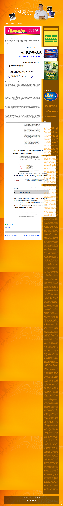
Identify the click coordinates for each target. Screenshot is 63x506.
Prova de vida (48, 162)
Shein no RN (50, 214)
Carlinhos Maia (56, 260)
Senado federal (46, 448)
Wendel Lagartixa (54, 145)
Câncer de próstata (51, 287)
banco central (53, 477)
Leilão (46, 200)
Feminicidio (45, 315)
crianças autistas (49, 478)
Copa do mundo (56, 280)
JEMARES (56, 339)
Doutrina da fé (53, 297)
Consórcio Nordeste (51, 168)
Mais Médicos (52, 360)
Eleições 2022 (46, 138)
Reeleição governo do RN (49, 433)
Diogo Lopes (56, 295)
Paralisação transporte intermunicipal (48, 398)
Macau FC (56, 357)
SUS (57, 139)
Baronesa (53, 248)
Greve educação (51, 197)
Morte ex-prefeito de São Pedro (50, 370)
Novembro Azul (52, 203)
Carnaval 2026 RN (49, 261)
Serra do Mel (51, 151)
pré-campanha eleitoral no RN (50, 486)
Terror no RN (53, 459)
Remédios (50, 178)
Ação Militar (45, 246)
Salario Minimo (55, 150)
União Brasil (53, 152)
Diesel (47, 192)
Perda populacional (51, 403)
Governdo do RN (47, 197)
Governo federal (48, 157)
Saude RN (45, 143)
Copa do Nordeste (51, 280)
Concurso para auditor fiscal (51, 276)
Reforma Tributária (50, 150)
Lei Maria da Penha (52, 158)
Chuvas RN (56, 132)
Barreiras (51, 250)
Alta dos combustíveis (55, 235)
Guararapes (48, 332)
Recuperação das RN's (47, 432)
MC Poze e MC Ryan (53, 351)
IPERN (51, 334)
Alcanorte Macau (51, 234)
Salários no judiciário (48, 445)
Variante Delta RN (49, 469)
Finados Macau (50, 320)
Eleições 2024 (54, 193)
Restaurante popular (52, 436)
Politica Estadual (48, 411)
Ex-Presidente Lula (51, 309)
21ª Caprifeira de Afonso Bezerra (53, 222)
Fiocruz (57, 320)
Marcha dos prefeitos (46, 362)
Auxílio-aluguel (49, 245)
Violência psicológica (53, 473)
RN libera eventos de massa (52, 428)
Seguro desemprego (46, 447)
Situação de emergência (50, 143)
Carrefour (51, 263)
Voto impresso (56, 474)
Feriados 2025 (46, 316)
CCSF (52, 253)
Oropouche (51, 387)
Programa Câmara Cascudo (54, 421)
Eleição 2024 (45, 148)
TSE (48, 129)
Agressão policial (52, 233)
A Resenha (47, 227)
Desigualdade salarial (51, 293)
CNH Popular (47, 254)
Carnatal (46, 167)
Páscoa (54, 425)
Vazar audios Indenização (55, 469)
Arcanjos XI (48, 238)
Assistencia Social (46, 240)
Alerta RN (56, 234)
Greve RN (49, 131)
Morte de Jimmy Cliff (51, 369)
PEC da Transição (48, 390)
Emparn (45, 144)
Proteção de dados (46, 424)
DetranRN (51, 135)
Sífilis (54, 455)
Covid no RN (45, 190)
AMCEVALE (48, 146)
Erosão (47, 308)
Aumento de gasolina (53, 242)
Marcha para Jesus (51, 362)
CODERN (50, 254)
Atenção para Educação (55, 240)
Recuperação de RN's (53, 432)
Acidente (48, 182)
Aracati (46, 238)
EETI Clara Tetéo (54, 298)
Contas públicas (46, 278)
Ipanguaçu (47, 142)
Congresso (47, 189)
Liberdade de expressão (54, 200)
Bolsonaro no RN (46, 252)
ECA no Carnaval (50, 298)
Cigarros (52, 272)
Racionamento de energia (47, 430)
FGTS (47, 144)
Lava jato (45, 343)
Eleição (57, 147)
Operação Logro (53, 383)
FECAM (53, 310)
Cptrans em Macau (50, 283)
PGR (53, 205)
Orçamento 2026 (55, 387)
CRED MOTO (50, 256)
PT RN (57, 205)
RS (50, 177)
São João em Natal (54, 214)
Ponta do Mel (50, 413)
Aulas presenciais (50, 241)
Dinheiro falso (52, 295)
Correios (48, 155)
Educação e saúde (49, 302)
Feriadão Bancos (53, 316)
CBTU (50, 253)
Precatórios (48, 177)
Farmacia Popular (50, 172)
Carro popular (54, 263)
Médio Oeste (45, 372)
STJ (47, 212)
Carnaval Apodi (54, 261)
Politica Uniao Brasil (55, 411)
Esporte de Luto (53, 308)
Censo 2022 (56, 267)
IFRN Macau (46, 131)
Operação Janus (48, 383)
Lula (51, 131)
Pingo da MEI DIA (46, 407)
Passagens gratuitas (48, 400)
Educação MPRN (53, 301)
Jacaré (48, 340)
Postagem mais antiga (34, 235)
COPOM (57, 254)
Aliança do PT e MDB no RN (49, 164)
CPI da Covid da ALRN (48, 185)
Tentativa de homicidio (55, 458)
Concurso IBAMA (53, 274)
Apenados (47, 237)
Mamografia (56, 360)
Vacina (57, 216)
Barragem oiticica (48, 250)
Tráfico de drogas (55, 463)
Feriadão (49, 316)
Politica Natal (51, 411)
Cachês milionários (53, 186)
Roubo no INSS (50, 440)
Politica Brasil (50, 207)
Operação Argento (48, 380)
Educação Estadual (52, 300)
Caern (48, 126)
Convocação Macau (55, 278)
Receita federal (53, 177)
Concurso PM (51, 275)
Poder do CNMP (51, 409)
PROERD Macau (46, 394)
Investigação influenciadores (49, 338)
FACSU (51, 310)
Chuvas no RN (53, 129)
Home (7, 23)
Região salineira (52, 132)
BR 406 (57, 246)
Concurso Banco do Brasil (47, 274)
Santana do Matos (46, 179)
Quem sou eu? (13, 23)
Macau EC (55, 201)
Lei (55, 174)
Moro (51, 368)
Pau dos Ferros (56, 160)
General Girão (47, 327)
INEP (49, 334)
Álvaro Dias (47, 488)
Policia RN (54, 410)
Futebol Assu (45, 325)
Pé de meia (52, 162)
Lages (53, 199)
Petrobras (52, 133)
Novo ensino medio (51, 376)
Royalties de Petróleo (48, 441)
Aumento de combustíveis (47, 242)
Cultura (48, 287)
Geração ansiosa (51, 327)
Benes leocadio (49, 166)
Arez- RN (56, 238)
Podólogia (55, 409)
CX (50, 154)
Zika (52, 218)
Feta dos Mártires (53, 319)
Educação (45, 126)
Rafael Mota (54, 208)
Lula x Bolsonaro (48, 350)
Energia (54, 135)
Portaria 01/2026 (52, 414)
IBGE (44, 134)
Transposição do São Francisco (48, 462)
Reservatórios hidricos (46, 436)
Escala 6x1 (49, 308)
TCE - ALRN (56, 455)
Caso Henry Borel (52, 265)
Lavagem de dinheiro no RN (49, 343)
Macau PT (55, 358)
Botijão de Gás (53, 166)
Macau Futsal (48, 358)
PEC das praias (53, 390)
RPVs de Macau (48, 429)
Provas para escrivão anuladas (54, 424)
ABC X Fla (51, 227)
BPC (51, 246)
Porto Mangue (48, 415)
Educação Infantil (48, 301)
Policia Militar (47, 410)
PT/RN (53, 396)
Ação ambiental (49, 246)
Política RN (51, 161)
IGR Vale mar (47, 334)
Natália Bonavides (53, 373)
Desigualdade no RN (46, 293)
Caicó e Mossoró (51, 257)
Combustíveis (53, 188)
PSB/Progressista (46, 395)
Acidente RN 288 (49, 230)
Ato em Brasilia (45, 241)
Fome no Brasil (55, 172)
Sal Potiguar (54, 443)
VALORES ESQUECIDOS (47, 216)
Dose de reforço (49, 297)
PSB (53, 160)
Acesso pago (45, 230)
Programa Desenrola (46, 422)
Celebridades (53, 267)
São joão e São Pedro (50, 455)
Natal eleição (48, 203)
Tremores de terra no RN (49, 463)
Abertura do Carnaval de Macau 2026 (53, 229)
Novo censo (48, 375)
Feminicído (52, 315)
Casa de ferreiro (48, 265)
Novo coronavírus (52, 375)
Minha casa (49, 175)
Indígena (53, 336)
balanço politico (49, 477)
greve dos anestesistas (46, 481)
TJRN (47, 152)
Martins (55, 362)
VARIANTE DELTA (53, 216)
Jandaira (50, 142)
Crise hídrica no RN (46, 286)
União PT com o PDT (47, 465)
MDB (57, 174)
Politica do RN (47, 127)
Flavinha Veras (52, 321)
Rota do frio (56, 439)
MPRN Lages (45, 355)
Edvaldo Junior (51, 156)
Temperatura (50, 458)
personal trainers (54, 484)
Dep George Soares (55, 170)
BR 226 (55, 246)
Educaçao (48, 132)
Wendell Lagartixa (52, 475)
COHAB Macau (54, 254)
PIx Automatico (54, 392)
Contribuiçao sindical (50, 278)
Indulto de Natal (49, 336)
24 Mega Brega (47, 181)
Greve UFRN (52, 148)
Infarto (55, 336)
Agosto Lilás (45, 233)
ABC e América (54, 227)
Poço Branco (53, 207)
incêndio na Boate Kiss (48, 482)
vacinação (47, 180)
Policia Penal (50, 410)
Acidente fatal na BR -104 (55, 230)
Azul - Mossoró (56, 245)
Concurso (45, 155)
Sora (54, 452)
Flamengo (48, 321)
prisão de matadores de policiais (51, 485)
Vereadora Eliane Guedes (53, 471)
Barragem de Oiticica (50, 249)
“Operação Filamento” (55, 490)
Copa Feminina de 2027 (47, 279)
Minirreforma (56, 366)
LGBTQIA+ (52, 342)
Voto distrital (52, 474)
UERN (49, 137)
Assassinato (55, 146)
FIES (47, 141)
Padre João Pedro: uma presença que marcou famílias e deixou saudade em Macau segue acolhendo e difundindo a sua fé (51, 117)
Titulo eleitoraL (56, 215)
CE (49, 154)
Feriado (57, 315)
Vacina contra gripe (46, 467)
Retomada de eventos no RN (52, 437)
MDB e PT (47, 159)
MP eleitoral (50, 201)
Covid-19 (53, 126)
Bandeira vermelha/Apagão (47, 248)
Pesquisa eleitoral (46, 406)
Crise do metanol (49, 190)
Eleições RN (54, 304)
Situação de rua (50, 452)
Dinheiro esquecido (48, 295)
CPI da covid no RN (53, 185)
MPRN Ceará (47, 354)
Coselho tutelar (50, 282)
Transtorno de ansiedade (55, 462)
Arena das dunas (52, 238)
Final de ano (54, 320)
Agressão (49, 233)
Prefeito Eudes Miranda (49, 417)
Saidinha (48, 443)
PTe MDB (56, 396)
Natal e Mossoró (54, 372)
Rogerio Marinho (48, 211)
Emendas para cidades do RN (50, 306)
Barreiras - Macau (54, 250)
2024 (48, 222)
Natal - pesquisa (49, 372)
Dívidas (47, 298)
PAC (46, 205)
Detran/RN (45, 192)
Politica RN (45, 129)
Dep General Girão (49, 291)
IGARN (53, 157)
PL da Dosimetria (48, 160)
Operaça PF (52, 204)
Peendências (45, 402)
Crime (57, 130)
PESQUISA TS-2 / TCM (50, 391)
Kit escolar (45, 342)
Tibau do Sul (52, 215)
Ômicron (51, 137)
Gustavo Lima (52, 332)
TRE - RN (51, 456)
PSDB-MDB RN (46, 396)
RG (57, 426)
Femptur (55, 315)
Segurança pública (46, 151)
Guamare (57, 197)
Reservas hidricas (55, 435)
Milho (51, 365)
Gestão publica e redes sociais (52, 328)
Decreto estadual (49, 170)
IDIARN (45, 149)
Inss (50, 127)
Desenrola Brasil (53, 147)
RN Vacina (47, 428)
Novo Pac (55, 203)
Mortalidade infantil (54, 368)
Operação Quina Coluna (52, 385)
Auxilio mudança (46, 244)
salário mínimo (50, 220)
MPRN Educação (51, 354)
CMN (44, 254)
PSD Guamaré (50, 395)
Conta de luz (56, 168)
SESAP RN (51, 134)
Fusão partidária (56, 324)
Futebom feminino (49, 325)
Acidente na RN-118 (51, 231)
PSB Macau (56, 394)
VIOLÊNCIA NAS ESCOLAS (49, 466)
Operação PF (56, 384)
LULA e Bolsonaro (56, 342)
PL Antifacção (56, 175)
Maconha (48, 360)
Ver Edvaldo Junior (46, 470)
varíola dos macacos (55, 220)
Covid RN (50, 155)
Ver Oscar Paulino (55, 470)
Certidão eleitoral (54, 268)
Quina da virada (55, 426)
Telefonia (47, 458)
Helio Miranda (56, 148)
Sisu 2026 (51, 451)
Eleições (52, 304)
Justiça (47, 149)
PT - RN (49, 396)
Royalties (52, 211)
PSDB (53, 136)
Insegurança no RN (54, 138)
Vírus (44, 475)
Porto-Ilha (57, 415)
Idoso (46, 335)
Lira (45, 349)
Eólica (49, 310)
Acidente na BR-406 (46, 231)
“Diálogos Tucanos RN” (51, 489)
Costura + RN (54, 282)
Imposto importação (52, 335)
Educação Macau (46, 193)
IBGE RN (56, 144)
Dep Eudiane (45, 291)
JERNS (45, 340)
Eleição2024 (48, 304)
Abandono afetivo (46, 229)
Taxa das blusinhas (47, 215)
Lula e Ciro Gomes (53, 349)
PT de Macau (48, 139)
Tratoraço (45, 463)
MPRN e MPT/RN (49, 355)
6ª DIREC (48, 225)
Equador (45, 308)
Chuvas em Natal (46, 188)
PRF (51, 160)
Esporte (49, 148)
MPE (52, 201)
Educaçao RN (49, 133)
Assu (46, 135)
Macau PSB (51, 358)
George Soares (46, 196)
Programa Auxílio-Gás (47, 421)
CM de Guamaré (46, 128)
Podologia (48, 161)
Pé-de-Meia (47, 208)
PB (53, 175)
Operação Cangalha (48, 381)
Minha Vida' (52, 366)
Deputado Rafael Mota (55, 155)
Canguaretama (54, 154)
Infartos (57, 336)
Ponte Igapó (53, 413)
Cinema (54, 272)
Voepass (47, 474)
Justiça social (51, 199)
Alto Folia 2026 (51, 182)
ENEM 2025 (56, 192)
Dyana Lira (47, 156)
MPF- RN (47, 353)
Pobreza (48, 409)
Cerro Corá (50, 268)
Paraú (54, 398)
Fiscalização (45, 321)
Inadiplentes (45, 336)
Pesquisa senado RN (55, 406)
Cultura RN (52, 190)
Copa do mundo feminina (48, 169)
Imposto (49, 335)
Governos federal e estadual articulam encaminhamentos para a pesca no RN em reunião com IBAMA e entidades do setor (51, 105)
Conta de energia (51, 189)
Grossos (54, 197)
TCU (49, 456)
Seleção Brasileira (51, 447)
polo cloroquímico (46, 220)
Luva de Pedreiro (53, 350)
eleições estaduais (53, 219)
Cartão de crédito (54, 264)
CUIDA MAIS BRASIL (54, 256)
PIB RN (51, 392)
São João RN (46, 454)
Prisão (48, 134)
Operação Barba (53, 380)
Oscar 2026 (54, 388)
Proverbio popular (46, 425)
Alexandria (45, 235)
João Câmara (52, 174)
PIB (49, 392)
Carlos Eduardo (56, 137)
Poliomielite (46, 207)
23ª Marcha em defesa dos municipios (52, 223)
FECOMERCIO (56, 310)
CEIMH (54, 253)
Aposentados (54, 237)
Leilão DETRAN (54, 347)
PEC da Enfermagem (50, 205)
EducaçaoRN (47, 300)
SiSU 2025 (54, 450)
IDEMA (53, 173)
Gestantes (55, 327)
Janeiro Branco (56, 340)
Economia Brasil (52, 171)
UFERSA (57, 134)
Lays (53, 343)
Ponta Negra (47, 413)
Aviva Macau (52, 245)
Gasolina (49, 144)
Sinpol (47, 451)
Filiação (47, 320)
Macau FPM (45, 358)
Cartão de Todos (49, 264)
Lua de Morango (48, 349)
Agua (55, 233)
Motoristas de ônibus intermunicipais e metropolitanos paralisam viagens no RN (51, 114)
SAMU (55, 211)
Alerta (54, 234)
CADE (53, 184)
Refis (52, 433)
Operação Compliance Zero (54, 381)
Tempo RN (53, 179)
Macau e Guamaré (46, 145)
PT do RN (51, 396)
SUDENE (56, 178)
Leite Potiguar (48, 200)
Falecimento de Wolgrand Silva (48, 312)
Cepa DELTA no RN (46, 268)
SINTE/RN (45, 212)
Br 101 (51, 184)
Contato (20, 23)
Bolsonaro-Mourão (50, 252)
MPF (51, 136)
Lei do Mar (51, 346)
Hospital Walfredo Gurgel (48, 173)
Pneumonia (45, 409)
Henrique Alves (53, 144)
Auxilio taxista (49, 244)
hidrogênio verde (52, 481)
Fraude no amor (54, 323)
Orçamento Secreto (46, 388)
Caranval (45, 260)
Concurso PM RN (56, 275)
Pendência (49, 402)
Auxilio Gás (54, 165)
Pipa (53, 407)
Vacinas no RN (53, 467)
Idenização (54, 334)
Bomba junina (54, 252)
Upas (50, 465)
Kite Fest (48, 342)
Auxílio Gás (54, 244)
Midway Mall (49, 365)
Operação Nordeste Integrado (50, 384)
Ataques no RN (50, 240)
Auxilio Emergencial (50, 165)
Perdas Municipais (55, 403)
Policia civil (54, 139)
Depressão (54, 291)
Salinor (46, 444)
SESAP (57, 211)
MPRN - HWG (50, 353)
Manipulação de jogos (55, 361)
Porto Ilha (45, 415)
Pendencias (53, 131)
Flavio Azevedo (56, 321)
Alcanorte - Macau (46, 234)
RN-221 (45, 429)
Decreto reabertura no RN (52, 290)
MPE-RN (45, 353)
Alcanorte (52, 146)
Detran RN (45, 133)
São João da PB (50, 454)
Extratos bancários (46, 310)
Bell (57, 250)
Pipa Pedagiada (56, 407)
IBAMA (51, 157)
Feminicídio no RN (49, 315)
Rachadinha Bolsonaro (55, 429)
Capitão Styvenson (55, 259)
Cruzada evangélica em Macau (52, 286)
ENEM (57, 129)
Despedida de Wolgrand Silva (49, 294)
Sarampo (51, 179)
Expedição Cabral (56, 309)
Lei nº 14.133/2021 (55, 346)
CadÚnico (57, 186)
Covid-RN (54, 169)
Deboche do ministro (48, 289)
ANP (45, 182)
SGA (57, 142)
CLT (57, 253)
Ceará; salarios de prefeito (48, 267)
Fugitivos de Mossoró (46, 324)
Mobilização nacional (47, 368)
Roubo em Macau (46, 440)
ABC (49, 227)
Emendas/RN (56, 306)
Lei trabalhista (50, 347)
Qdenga (48, 426)
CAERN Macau (56, 133)
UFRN (44, 135)
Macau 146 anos (50, 357)
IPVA (55, 173)
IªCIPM (53, 339)
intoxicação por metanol (55, 482)
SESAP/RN (53, 178)
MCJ (52, 149)
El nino (57, 302)
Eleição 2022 (49, 130)
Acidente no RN (56, 231)
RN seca (57, 428)
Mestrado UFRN (52, 364)
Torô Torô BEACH (55, 460)
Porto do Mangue (55, 161)
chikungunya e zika (48, 219)
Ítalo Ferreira (50, 488)
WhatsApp (56, 475)
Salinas (52, 212)
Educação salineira (54, 302)
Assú (52, 127)
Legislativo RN (56, 343)
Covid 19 (49, 147)
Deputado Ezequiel (46, 171)
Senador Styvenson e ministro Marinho (53, 448)
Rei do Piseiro (50, 435)
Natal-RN (56, 128)
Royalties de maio (53, 441)
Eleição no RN (56, 156)
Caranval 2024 (52, 260)
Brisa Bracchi (47, 154)
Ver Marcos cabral (51, 470)
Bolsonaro (53, 128)
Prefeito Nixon (54, 417)
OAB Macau (48, 204)
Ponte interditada (48, 414)
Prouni (45, 162)
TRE (54, 134)
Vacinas (50, 467)
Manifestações (45, 361)
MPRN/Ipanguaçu (54, 355)
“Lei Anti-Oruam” (56, 489)
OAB (52, 175)
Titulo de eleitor (50, 152)
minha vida (56, 219)
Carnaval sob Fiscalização (47, 263)
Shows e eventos (50, 450)
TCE (53, 134)
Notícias (53, 142)
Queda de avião (51, 426)
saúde (50, 129)
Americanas (55, 182)
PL (56, 392)
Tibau (50, 215)
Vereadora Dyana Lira (46, 471)
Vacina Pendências (55, 466)
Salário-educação (54, 444)
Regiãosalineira (46, 435)
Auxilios (52, 244)
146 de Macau (45, 222)
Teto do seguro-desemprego (49, 460)
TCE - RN (45, 456)
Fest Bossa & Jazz (53, 317)
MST (57, 355)
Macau (45, 123)
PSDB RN (55, 136)
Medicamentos (46, 175)
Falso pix (53, 312)
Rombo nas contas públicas (47, 439)
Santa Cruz (53, 445)
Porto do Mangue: (53, 415)
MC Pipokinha (49, 351)
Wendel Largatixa (48, 475)
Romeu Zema (53, 439)
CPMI (44, 256)
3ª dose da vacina (52, 181)
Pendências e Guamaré (54, 402)
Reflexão (55, 433)
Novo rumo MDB (48, 377)
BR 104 (53, 246)
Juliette (47, 158)
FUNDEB (49, 141)
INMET (55, 157)
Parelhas (57, 398)
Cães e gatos (56, 287)
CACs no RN (48, 253)
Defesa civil (56, 290)
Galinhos (50, 126)
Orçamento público (51, 388)
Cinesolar (57, 272)
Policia (55, 142)
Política (51, 145)
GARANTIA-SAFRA (55, 325)
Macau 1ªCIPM (53, 357)
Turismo (57, 179)
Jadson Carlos (51, 340)
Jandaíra (47, 174)
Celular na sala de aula (51, 167)
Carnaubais (56, 127)
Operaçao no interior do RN (52, 379)
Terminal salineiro (50, 459)
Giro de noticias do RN (51, 196)
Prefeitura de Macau (50, 418)
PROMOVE (8, 227)
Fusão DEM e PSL (51, 324)
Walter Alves (49, 218)
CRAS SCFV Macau (47, 186)
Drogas (45, 298)
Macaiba (55, 159)
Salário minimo (49, 444)
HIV (44, 173)
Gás (54, 332)
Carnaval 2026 (45, 261)
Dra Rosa (57, 297)
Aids (57, 233)
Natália (50, 373)
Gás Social (56, 332)
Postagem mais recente (11, 235)
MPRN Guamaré (56, 354)
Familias (51, 313)
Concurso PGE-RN (47, 275)
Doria (46, 297)
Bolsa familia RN (48, 184)
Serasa (47, 214)
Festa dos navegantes (48, 319)
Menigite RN (48, 364)
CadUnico (47, 257)
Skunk (52, 452)
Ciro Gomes (50, 188)
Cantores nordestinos (50, 259)
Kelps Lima (50, 149)
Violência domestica (48, 473)
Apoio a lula (50, 237)
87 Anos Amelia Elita (52, 226)
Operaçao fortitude (46, 379)
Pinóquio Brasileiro (50, 407)
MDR (50, 159)
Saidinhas (51, 443)
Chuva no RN (56, 167)
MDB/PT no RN (47, 201)
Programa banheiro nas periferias (53, 422)
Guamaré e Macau (49, 331)
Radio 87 (51, 430)
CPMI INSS (46, 256)
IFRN (50, 128)
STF (53, 127)
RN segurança (51, 208)
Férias (52, 325)
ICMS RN (49, 136)
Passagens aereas (52, 399)
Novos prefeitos (52, 377)
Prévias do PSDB (50, 425)
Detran (45, 156)
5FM (46, 225)
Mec (46, 134)
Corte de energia (56, 189)
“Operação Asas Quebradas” (48, 490)
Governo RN (49, 138)
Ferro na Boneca (48, 317)
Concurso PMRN (46, 276)
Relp (52, 435)
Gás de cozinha (53, 141)
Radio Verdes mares (55, 430)
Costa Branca (46, 147)
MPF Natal (52, 159)
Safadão (50, 212)
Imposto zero (56, 335)
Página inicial (23, 235)
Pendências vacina (46, 403)
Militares (54, 365)
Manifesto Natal (50, 361)
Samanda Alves (56, 212)
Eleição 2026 (50, 193)
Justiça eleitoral (47, 199)
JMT (46, 340)
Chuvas (57, 154)
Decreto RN (47, 290)
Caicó (49, 135)
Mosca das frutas (56, 370)
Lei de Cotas (48, 346)
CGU (56, 253)
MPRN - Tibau (54, 353)
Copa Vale (51, 279)
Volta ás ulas (49, 474)
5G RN (55, 181)
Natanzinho (47, 373)
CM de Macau (53, 130)
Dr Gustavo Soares (51, 192)
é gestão (47, 489)
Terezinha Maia (46, 459)
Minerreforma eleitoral (48, 366)
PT (47, 134)
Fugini (57, 323)
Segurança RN (46, 137)
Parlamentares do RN (47, 399)
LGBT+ (50, 342)
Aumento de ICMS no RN (55, 241)
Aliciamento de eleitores (49, 235)
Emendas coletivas (53, 305)
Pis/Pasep (51, 139)
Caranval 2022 (48, 260)
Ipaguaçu (54, 338)
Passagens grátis (53, 400)
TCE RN (47, 456)
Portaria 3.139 (56, 414)
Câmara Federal (56, 190)
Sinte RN (49, 451)
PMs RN (55, 205)
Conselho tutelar (46, 168)
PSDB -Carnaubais (55, 395)
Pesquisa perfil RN (50, 406)
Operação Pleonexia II (46, 385)
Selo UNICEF (56, 447)
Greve (47, 136)
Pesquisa (45, 161)
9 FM (55, 226)
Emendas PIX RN (49, 305)
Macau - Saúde (45, 357)
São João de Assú (55, 454)
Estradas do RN (47, 309)
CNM (53, 137)
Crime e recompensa (55, 283)
